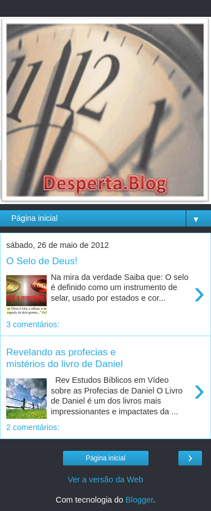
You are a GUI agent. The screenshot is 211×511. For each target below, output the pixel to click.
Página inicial (105, 458)
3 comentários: (32, 324)
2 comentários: (32, 427)
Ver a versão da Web (105, 479)
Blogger (139, 499)
